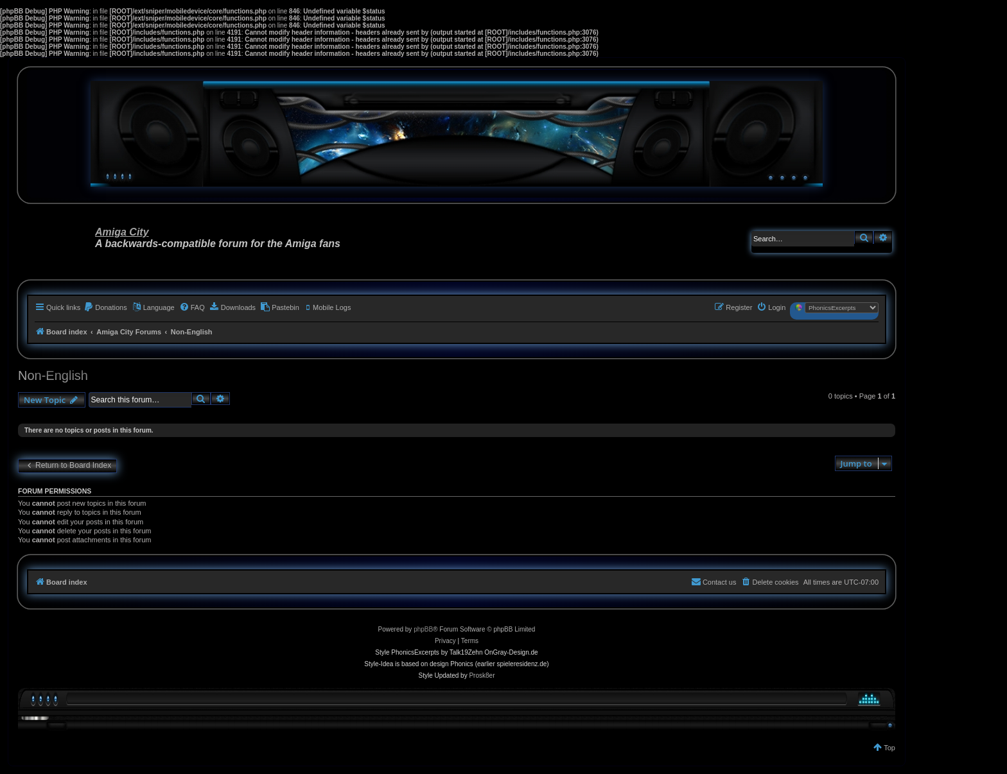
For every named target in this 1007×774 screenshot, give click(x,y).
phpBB (423, 629)
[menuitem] (105, 307)
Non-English (53, 375)
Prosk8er (482, 675)
